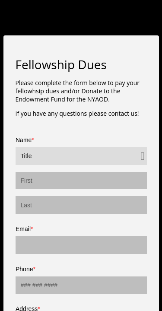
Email (23, 228)
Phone (24, 269)
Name (24, 139)
